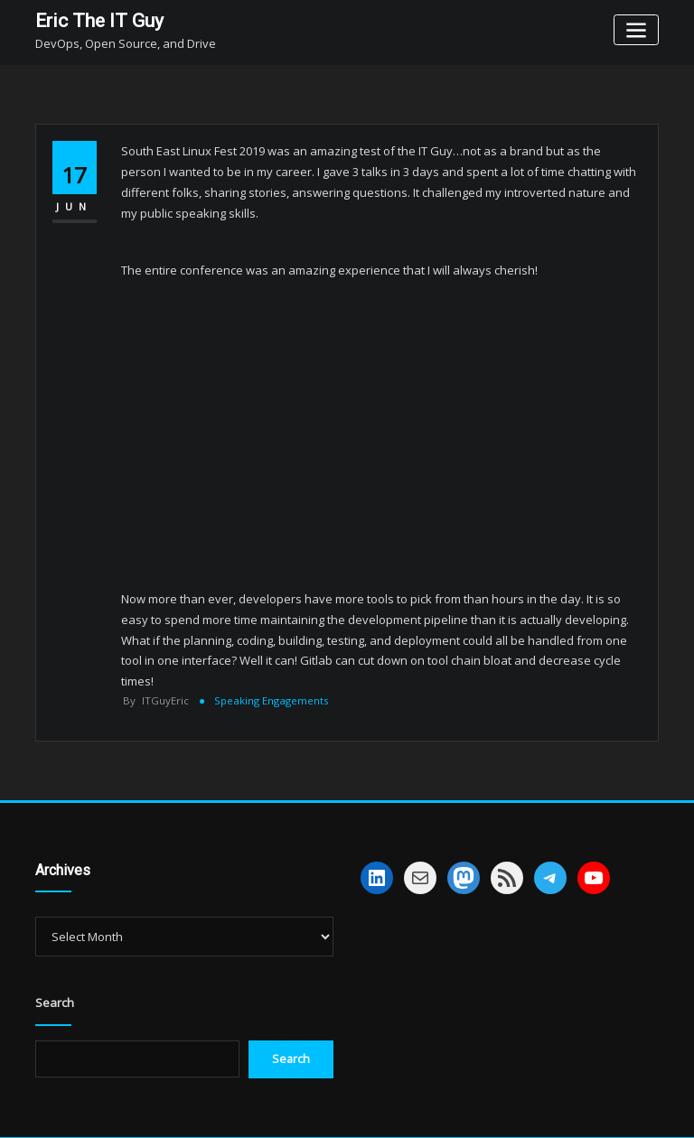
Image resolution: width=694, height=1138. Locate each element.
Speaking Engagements (270, 700)
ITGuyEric (156, 700)
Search (54, 1002)
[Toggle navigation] (636, 29)
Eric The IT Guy (97, 21)
